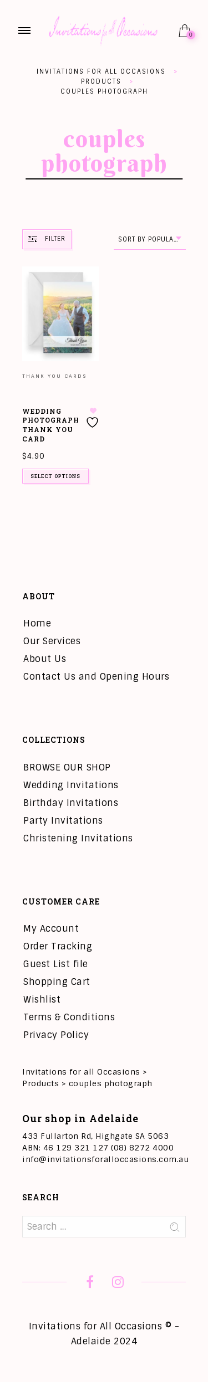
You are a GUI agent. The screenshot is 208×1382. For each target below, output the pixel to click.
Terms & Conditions (69, 1017)
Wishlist (41, 999)
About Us (44, 659)
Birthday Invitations (70, 803)
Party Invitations (63, 820)
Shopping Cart (56, 982)
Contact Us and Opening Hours (96, 676)
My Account (51, 928)
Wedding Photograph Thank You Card (50, 425)
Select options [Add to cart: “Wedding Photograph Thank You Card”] (55, 476)
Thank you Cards (54, 376)
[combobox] (150, 239)
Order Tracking (57, 946)
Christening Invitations (78, 838)
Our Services (51, 641)
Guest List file (55, 964)
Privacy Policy (56, 1035)
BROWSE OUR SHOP (67, 767)
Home (37, 623)
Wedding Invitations (71, 785)
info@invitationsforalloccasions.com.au (105, 1159)
